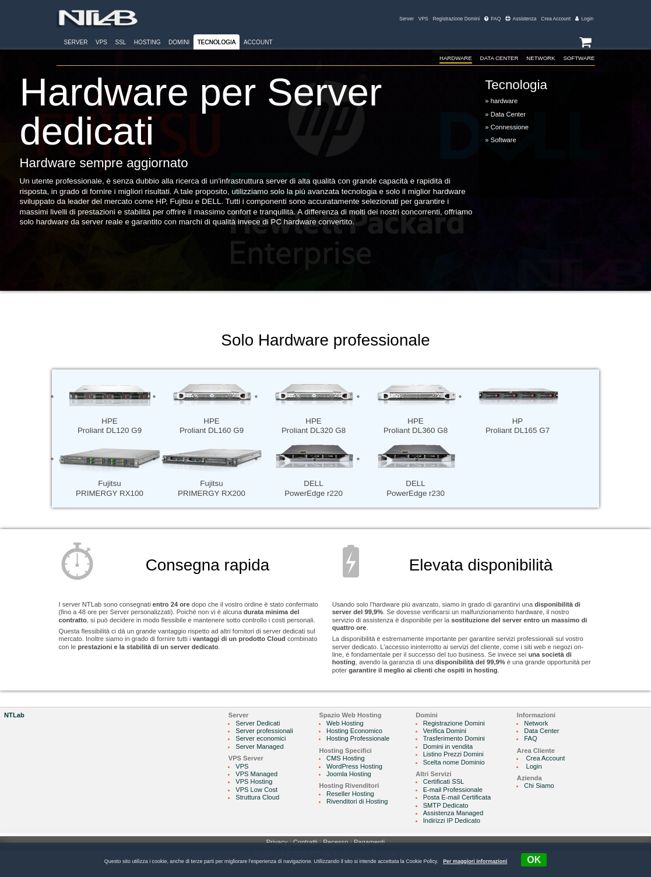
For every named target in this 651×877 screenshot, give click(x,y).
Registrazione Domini (456, 19)
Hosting (147, 42)
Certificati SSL (444, 781)
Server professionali (264, 730)
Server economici (260, 738)
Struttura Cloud (257, 797)
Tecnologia (217, 42)
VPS (423, 19)
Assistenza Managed (453, 812)
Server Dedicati (257, 723)
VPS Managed (256, 773)
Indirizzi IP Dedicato (451, 820)
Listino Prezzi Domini (453, 754)
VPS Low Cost (256, 789)
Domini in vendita (448, 746)
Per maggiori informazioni (475, 861)
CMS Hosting (345, 758)
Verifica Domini (444, 730)
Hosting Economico (354, 730)
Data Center (496, 58)
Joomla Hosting (348, 773)
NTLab (14, 715)
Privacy (277, 842)
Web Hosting (345, 723)
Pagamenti (369, 842)
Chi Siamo (539, 785)
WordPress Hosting (354, 766)
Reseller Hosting (350, 793)
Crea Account (556, 19)
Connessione (510, 127)
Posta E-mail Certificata (457, 797)
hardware (451, 58)
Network (539, 58)
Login (584, 19)
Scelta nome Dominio (454, 762)
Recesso (335, 842)
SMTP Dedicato (446, 805)
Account (258, 42)
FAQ (492, 19)
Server (406, 19)
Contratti (305, 842)
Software (578, 58)
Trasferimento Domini (454, 738)
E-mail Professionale (453, 789)
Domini (178, 42)
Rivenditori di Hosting (357, 801)
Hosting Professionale (358, 738)
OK (534, 860)
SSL (120, 42)
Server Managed (259, 746)
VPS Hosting (253, 781)
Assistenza (520, 19)
